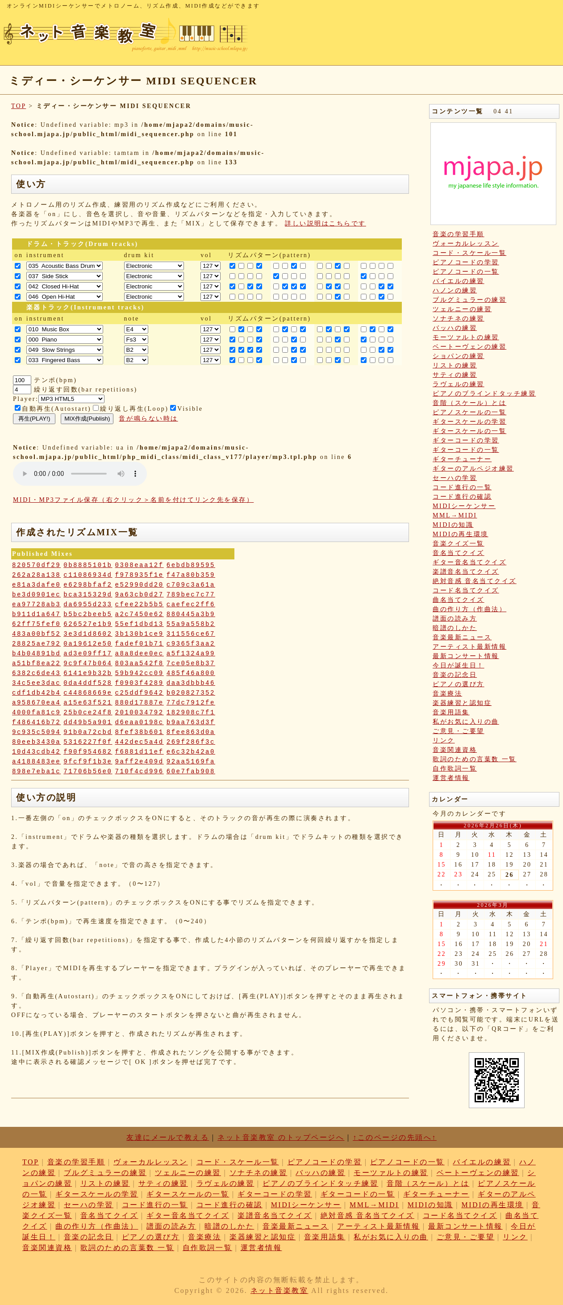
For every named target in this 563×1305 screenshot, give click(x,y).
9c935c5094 (36, 732)
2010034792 (139, 712)
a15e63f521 (87, 702)
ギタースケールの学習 (469, 421)
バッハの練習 (455, 328)
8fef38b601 (139, 732)
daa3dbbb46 (191, 683)
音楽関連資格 (455, 749)
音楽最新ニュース (462, 637)
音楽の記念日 (455, 674)
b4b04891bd (36, 653)
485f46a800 (191, 673)
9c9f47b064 (87, 663)
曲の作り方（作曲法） (469, 609)
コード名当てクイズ (466, 590)
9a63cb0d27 (139, 594)
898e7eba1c (36, 771)
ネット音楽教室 (279, 1290)
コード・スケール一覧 (469, 253)
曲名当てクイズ (458, 599)
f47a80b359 (191, 575)
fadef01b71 (139, 643)
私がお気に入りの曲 (466, 721)
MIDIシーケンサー (464, 506)
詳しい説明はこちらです (325, 223)
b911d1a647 (36, 614)
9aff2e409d (139, 761)
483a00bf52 (36, 634)
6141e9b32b (87, 673)
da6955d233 (87, 604)
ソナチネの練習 (458, 318)
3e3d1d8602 (87, 634)
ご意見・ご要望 (458, 731)
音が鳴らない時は (148, 418)
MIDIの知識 (453, 524)
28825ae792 (36, 643)
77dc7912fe (191, 702)
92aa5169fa (191, 761)
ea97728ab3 (36, 604)
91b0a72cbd (87, 732)
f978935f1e (139, 575)
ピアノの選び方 (458, 684)
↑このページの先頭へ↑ (395, 1137)
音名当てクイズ (458, 553)
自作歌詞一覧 (455, 768)
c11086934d (87, 575)
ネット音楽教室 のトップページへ (280, 1137)
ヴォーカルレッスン (466, 243)
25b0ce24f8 (87, 712)
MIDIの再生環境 (460, 534)
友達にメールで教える (167, 1137)
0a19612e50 (87, 643)
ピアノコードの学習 (466, 262)
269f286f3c (191, 742)
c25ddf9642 (139, 692)
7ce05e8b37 (191, 663)
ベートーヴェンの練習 (469, 346)
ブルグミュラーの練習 (469, 299)
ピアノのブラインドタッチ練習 (484, 393)
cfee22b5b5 (139, 604)
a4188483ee (36, 761)
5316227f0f (87, 742)
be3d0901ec (36, 594)
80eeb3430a (36, 742)
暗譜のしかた (455, 628)
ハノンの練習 (455, 290)
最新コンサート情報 (466, 656)
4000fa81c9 (36, 712)
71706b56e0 (87, 771)
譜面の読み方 (455, 618)
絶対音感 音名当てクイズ (475, 581)
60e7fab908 (191, 771)
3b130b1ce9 (139, 634)
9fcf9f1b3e (87, 761)
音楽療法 (447, 693)
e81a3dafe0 (36, 584)
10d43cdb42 (36, 751)
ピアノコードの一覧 (466, 271)
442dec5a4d (139, 742)
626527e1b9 (87, 624)
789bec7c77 (191, 594)
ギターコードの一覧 (466, 449)
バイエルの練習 (458, 281)
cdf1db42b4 (36, 692)
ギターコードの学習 (466, 440)
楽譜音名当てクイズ (466, 571)
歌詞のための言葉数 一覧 (475, 759)
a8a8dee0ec (139, 653)
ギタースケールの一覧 (469, 431)
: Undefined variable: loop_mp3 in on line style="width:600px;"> (80, 474)
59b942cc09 (139, 673)
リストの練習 (455, 365)
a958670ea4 (36, 702)
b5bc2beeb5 (87, 614)
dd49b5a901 (87, 722)
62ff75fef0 (36, 624)
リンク (444, 740)
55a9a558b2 (191, 624)
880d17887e (139, 702)
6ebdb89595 (191, 565)
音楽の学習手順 (458, 234)
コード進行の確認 (462, 496)
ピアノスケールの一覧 (469, 412)
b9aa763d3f (191, 722)
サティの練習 (455, 374)
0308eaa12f (139, 565)
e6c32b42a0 (191, 751)
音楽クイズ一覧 (458, 543)
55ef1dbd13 (139, 624)
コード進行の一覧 (462, 487)
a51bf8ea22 (36, 663)
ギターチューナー (462, 459)
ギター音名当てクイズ (469, 562)
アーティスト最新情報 (469, 646)
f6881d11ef (139, 751)
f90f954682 (87, 751)
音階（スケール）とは (469, 403)
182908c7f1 (191, 712)
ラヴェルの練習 (458, 384)
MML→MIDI (455, 515)
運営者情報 (451, 778)
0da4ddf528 (87, 683)
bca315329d (87, 594)
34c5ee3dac (36, 683)
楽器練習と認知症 (462, 703)
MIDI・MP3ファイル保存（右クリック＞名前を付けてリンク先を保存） (133, 499)
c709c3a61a (191, 584)
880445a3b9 (191, 614)
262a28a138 (36, 575)
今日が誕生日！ (458, 665)
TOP (18, 106)
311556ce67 (191, 634)
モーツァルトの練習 (466, 337)
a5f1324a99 (191, 653)
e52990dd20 (139, 584)
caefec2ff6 (191, 604)
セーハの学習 (455, 478)
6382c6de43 (36, 673)
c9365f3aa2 (191, 643)
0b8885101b (87, 565)
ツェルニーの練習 (462, 309)
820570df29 (36, 565)
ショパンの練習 (458, 356)
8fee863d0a (191, 732)
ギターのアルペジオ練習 (473, 468)
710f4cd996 (139, 771)
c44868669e (87, 692)
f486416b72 (36, 722)
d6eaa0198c (139, 722)
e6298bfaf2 (87, 584)
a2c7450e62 (139, 614)
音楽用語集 (451, 712)
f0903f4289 (139, 683)
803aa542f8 (139, 663)
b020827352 (191, 692)
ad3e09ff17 (87, 653)
